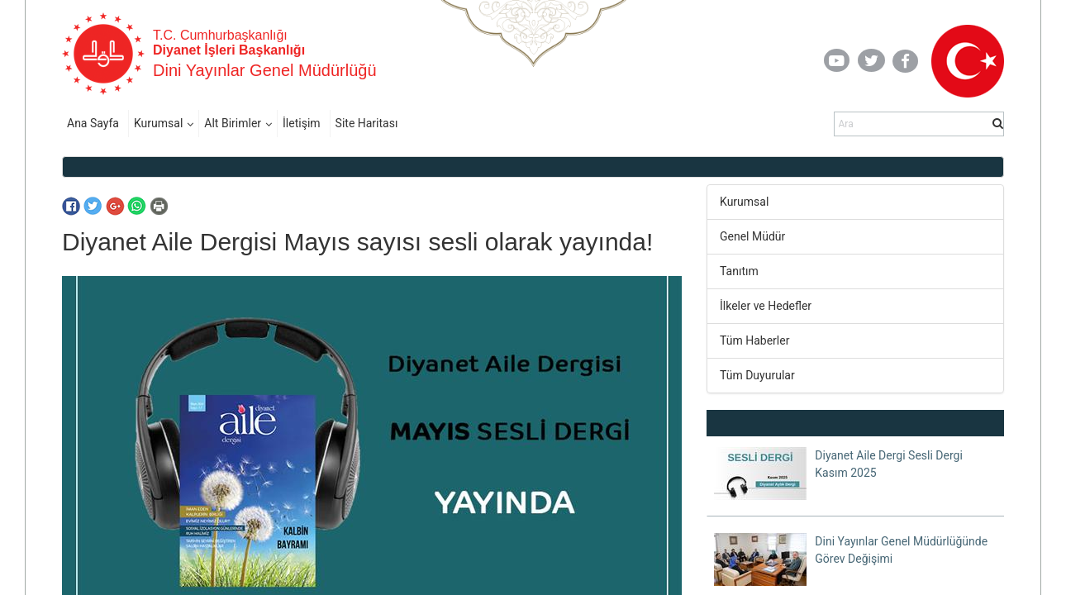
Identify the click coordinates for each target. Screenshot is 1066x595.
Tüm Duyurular (757, 375)
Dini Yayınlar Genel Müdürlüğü (265, 70)
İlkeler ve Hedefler (765, 305)
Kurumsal (158, 123)
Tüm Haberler (754, 340)
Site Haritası (367, 123)
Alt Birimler (232, 123)
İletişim (302, 123)
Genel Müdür (752, 236)
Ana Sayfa (93, 123)
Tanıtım (739, 271)
